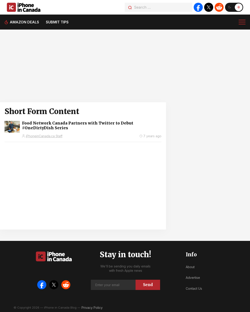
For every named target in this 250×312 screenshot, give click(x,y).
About (190, 267)
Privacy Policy (92, 308)
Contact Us (194, 288)
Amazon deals (24, 22)
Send (148, 284)
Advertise (193, 278)
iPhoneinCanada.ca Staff (44, 136)
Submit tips (57, 22)
